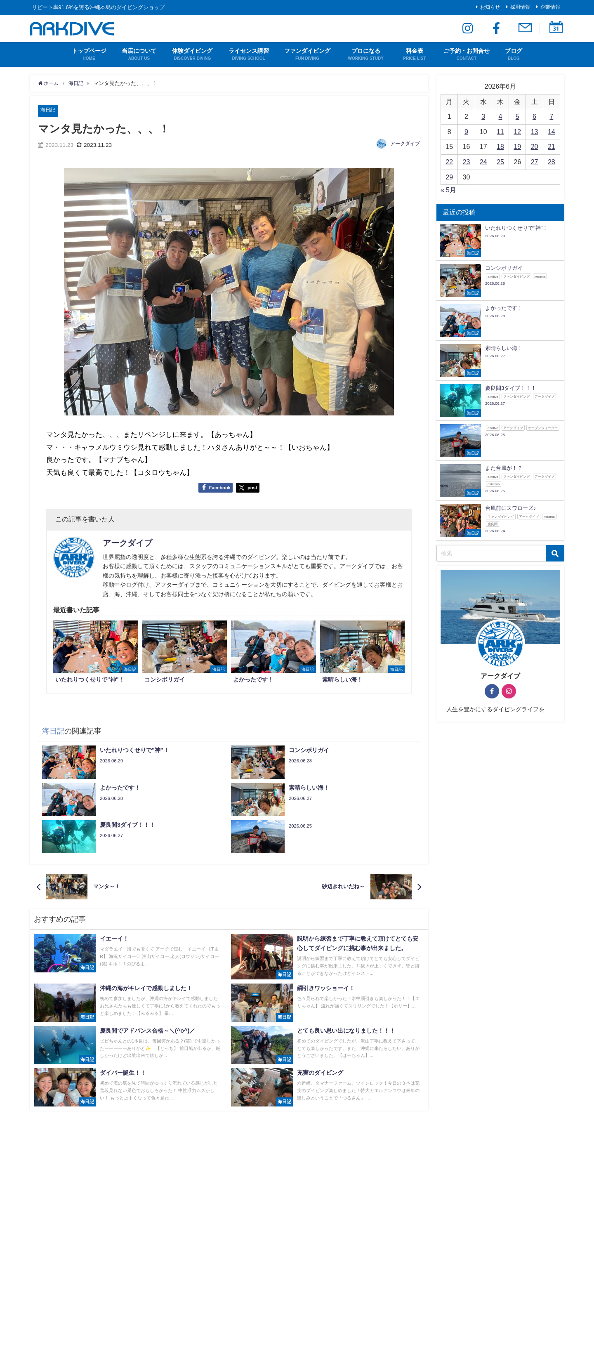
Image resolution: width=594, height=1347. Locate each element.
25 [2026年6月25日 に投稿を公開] (500, 161)
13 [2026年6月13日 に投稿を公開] (534, 131)
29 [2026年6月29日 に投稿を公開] (449, 177)
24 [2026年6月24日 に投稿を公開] (483, 161)
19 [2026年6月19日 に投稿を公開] (517, 146)
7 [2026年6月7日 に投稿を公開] (551, 116)
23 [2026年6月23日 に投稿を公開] (466, 161)
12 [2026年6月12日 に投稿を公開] (517, 131)
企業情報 (550, 7)
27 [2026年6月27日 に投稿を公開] (534, 161)
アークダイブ (405, 144)
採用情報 (520, 7)
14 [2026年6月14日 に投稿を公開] (551, 131)
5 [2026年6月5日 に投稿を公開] (517, 116)
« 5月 (448, 189)
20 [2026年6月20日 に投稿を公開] (534, 146)
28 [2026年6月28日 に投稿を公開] (551, 161)
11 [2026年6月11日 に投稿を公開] (500, 131)
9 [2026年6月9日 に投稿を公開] (466, 131)
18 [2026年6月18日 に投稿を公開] (500, 146)
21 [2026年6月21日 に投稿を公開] (551, 146)
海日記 (48, 110)
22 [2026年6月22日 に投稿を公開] (449, 161)
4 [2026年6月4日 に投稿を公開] (500, 116)
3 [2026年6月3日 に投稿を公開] (483, 116)
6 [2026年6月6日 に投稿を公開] (534, 116)
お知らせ (490, 7)
